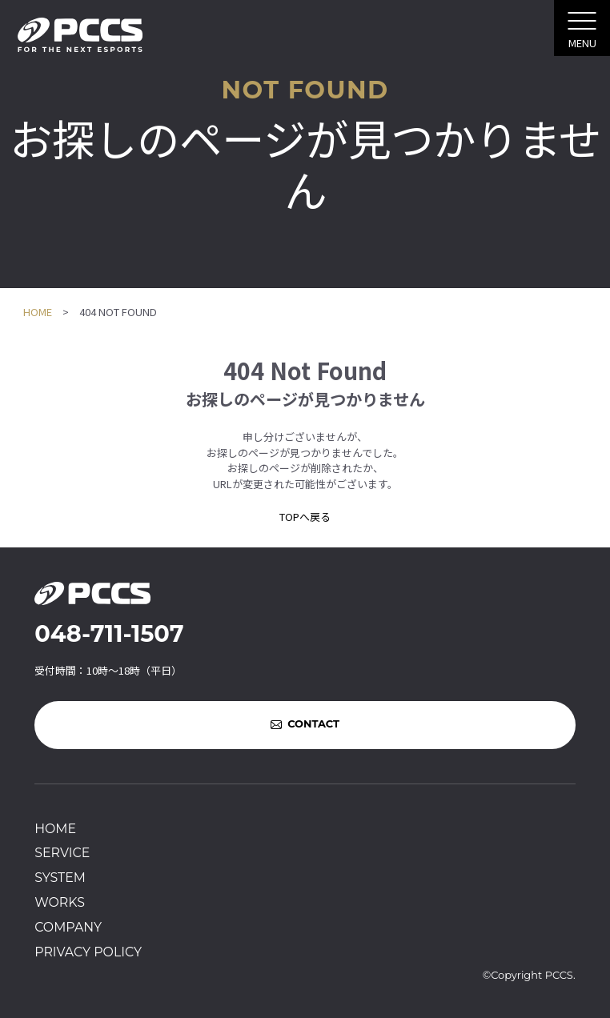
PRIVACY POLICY (88, 952)
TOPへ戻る (305, 516)
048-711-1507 (108, 633)
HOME (37, 311)
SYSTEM (60, 877)
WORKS (59, 902)
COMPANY (68, 927)
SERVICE (62, 852)
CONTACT (313, 724)
